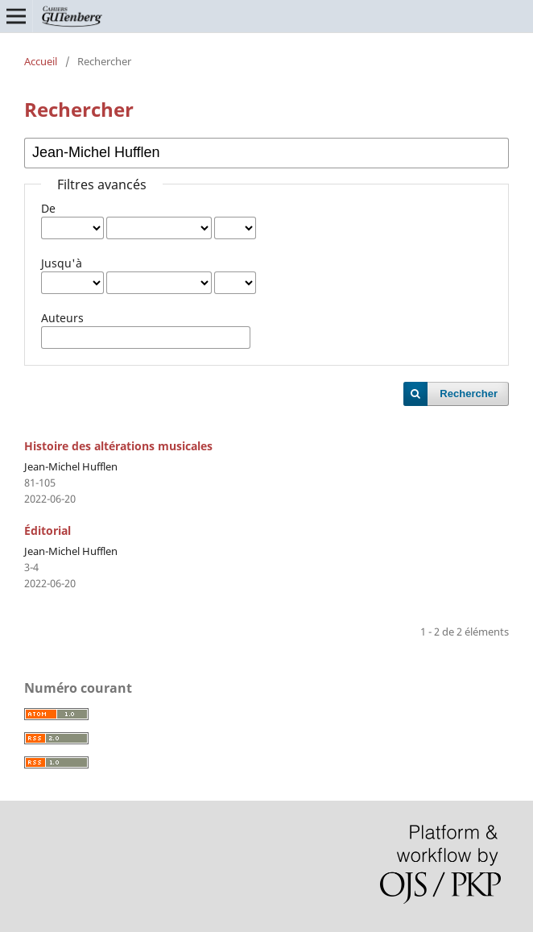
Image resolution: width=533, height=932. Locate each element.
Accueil (40, 61)
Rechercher (469, 393)
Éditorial (47, 530)
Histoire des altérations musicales (118, 446)
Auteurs (62, 317)
